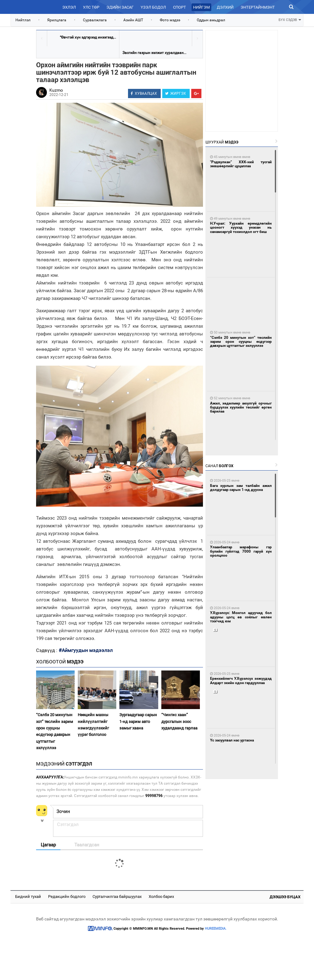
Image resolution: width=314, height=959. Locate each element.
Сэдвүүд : (47, 650)
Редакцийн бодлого (66, 896)
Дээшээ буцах (285, 897)
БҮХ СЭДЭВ (290, 19)
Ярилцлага (56, 20)
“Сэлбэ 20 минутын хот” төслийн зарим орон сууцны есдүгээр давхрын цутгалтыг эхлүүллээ (54, 731)
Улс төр (91, 7)
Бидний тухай (28, 896)
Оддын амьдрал (211, 20)
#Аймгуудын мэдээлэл (86, 650)
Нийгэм (201, 7)
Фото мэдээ (170, 20)
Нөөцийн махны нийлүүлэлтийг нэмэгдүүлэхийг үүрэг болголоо (93, 724)
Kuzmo (56, 90)
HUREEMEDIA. (215, 929)
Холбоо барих (161, 896)
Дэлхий (225, 7)
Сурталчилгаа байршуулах (117, 896)
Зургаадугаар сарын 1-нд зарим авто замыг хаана (138, 721)
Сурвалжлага (95, 20)
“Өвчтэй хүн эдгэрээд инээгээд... (88, 37)
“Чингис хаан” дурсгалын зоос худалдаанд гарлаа (179, 721)
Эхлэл (69, 7)
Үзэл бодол (153, 7)
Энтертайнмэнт (258, 7)
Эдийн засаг (120, 7)
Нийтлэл (23, 20)
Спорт (179, 7)
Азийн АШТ (133, 20)
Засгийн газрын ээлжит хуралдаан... (154, 53)
